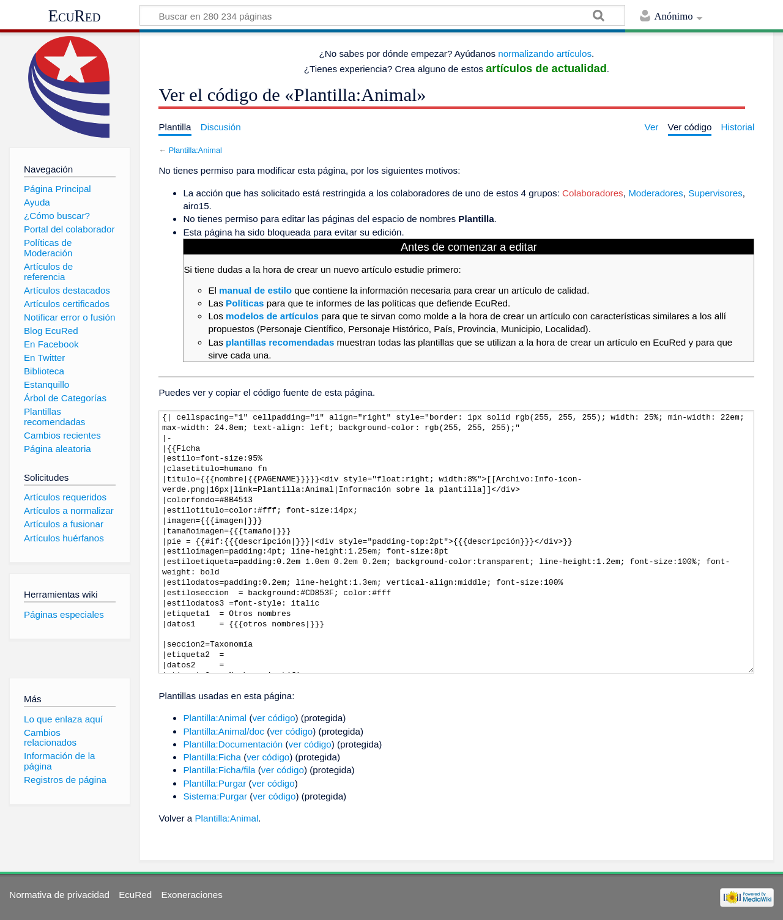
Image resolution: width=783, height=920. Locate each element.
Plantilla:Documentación (233, 744)
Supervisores (715, 193)
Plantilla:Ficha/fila (219, 770)
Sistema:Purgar (215, 796)
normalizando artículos (545, 53)
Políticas (245, 303)
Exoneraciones (191, 894)
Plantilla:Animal (195, 150)
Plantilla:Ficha (212, 757)
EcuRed (74, 16)
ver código (274, 718)
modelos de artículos (272, 316)
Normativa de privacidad (59, 894)
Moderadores (655, 193)
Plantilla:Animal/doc (223, 731)
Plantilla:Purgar (214, 783)
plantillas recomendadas (280, 342)
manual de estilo (255, 290)
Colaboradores (592, 193)
